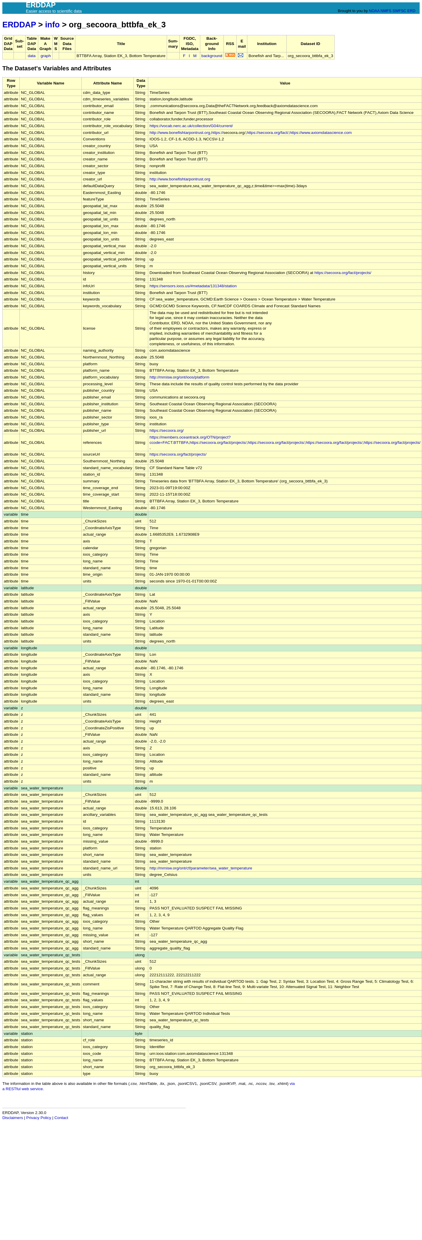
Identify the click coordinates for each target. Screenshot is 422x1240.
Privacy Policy (38, 1117)
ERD (411, 11)
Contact (61, 1117)
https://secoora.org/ (166, 430)
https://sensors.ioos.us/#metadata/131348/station (192, 286)
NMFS (386, 11)
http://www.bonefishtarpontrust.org (179, 179)
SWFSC (399, 11)
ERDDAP (19, 24)
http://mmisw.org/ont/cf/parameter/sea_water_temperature (200, 868)
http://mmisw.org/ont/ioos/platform (179, 377)
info (52, 24)
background (211, 56)
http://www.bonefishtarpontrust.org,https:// (186, 132)
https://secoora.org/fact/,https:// (274, 132)
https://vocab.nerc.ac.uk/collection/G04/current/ (191, 126)
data (31, 56)
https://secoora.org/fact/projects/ (342, 272)
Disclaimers (12, 1117)
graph (46, 56)
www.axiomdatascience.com (326, 132)
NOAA (374, 11)
